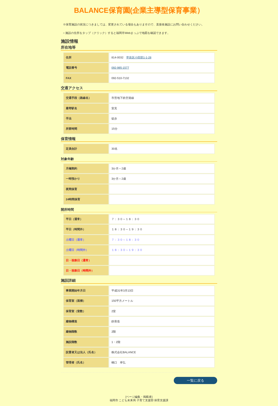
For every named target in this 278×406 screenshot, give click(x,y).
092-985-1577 (120, 67)
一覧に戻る (195, 380)
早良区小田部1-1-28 (138, 57)
